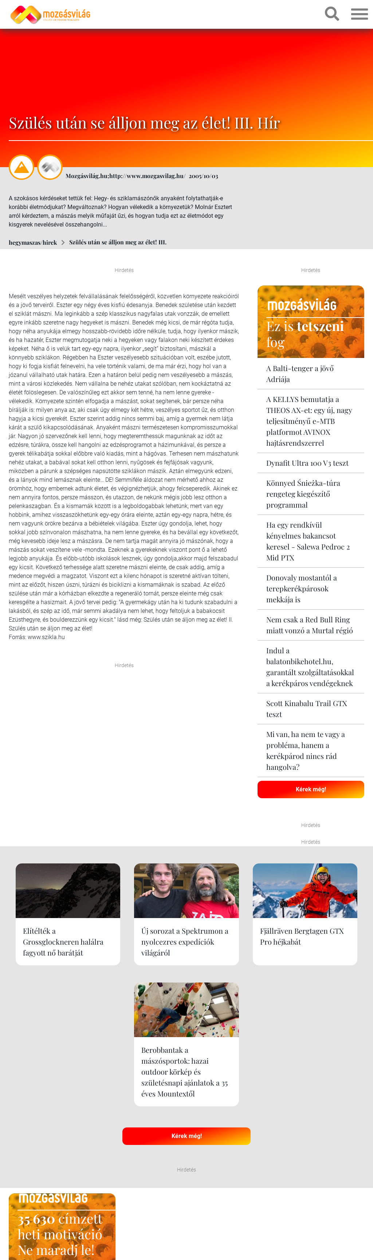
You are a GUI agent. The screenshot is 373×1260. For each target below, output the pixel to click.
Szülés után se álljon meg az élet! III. (117, 242)
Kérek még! (311, 788)
